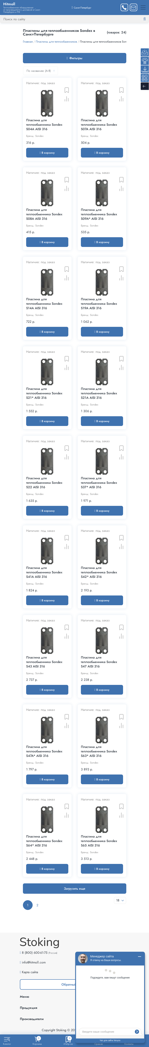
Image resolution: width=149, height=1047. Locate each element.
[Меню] (143, 7)
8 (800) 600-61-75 (34, 952)
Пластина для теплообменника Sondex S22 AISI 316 (44, 482)
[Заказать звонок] (124, 7)
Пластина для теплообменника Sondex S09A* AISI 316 (99, 214)
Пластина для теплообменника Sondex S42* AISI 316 (99, 572)
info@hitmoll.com (34, 962)
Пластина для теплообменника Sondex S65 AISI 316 (99, 841)
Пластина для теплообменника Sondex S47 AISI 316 (99, 662)
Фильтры (75, 58)
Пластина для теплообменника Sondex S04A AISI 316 (44, 124)
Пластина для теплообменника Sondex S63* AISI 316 (99, 751)
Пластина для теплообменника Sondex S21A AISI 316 (99, 393)
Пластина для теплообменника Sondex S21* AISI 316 (44, 393)
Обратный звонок (74, 984)
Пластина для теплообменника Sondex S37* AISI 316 (99, 482)
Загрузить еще (74, 888)
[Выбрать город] (81, 7)
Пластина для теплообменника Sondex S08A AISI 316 (44, 214)
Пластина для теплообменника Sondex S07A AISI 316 (99, 124)
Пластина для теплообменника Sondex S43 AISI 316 (44, 662)
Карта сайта (30, 972)
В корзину (47, 153)
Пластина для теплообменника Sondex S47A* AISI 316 (44, 751)
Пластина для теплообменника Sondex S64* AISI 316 (44, 841)
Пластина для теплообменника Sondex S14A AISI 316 (44, 303)
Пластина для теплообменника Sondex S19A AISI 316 (99, 303)
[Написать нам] (133, 7)
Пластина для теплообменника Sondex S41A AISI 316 (44, 572)
